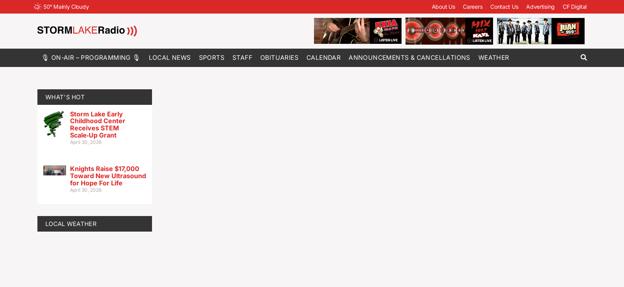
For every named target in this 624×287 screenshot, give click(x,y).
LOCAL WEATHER (71, 224)
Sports (211, 57)
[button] (584, 58)
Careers (472, 6)
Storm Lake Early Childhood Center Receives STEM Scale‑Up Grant (97, 124)
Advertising (540, 6)
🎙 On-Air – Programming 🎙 (91, 57)
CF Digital (575, 6)
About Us (443, 6)
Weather (493, 57)
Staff (242, 57)
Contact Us (504, 6)
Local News (170, 57)
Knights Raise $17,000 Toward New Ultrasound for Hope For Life (108, 176)
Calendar (323, 57)
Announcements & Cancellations (409, 57)
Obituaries (279, 57)
